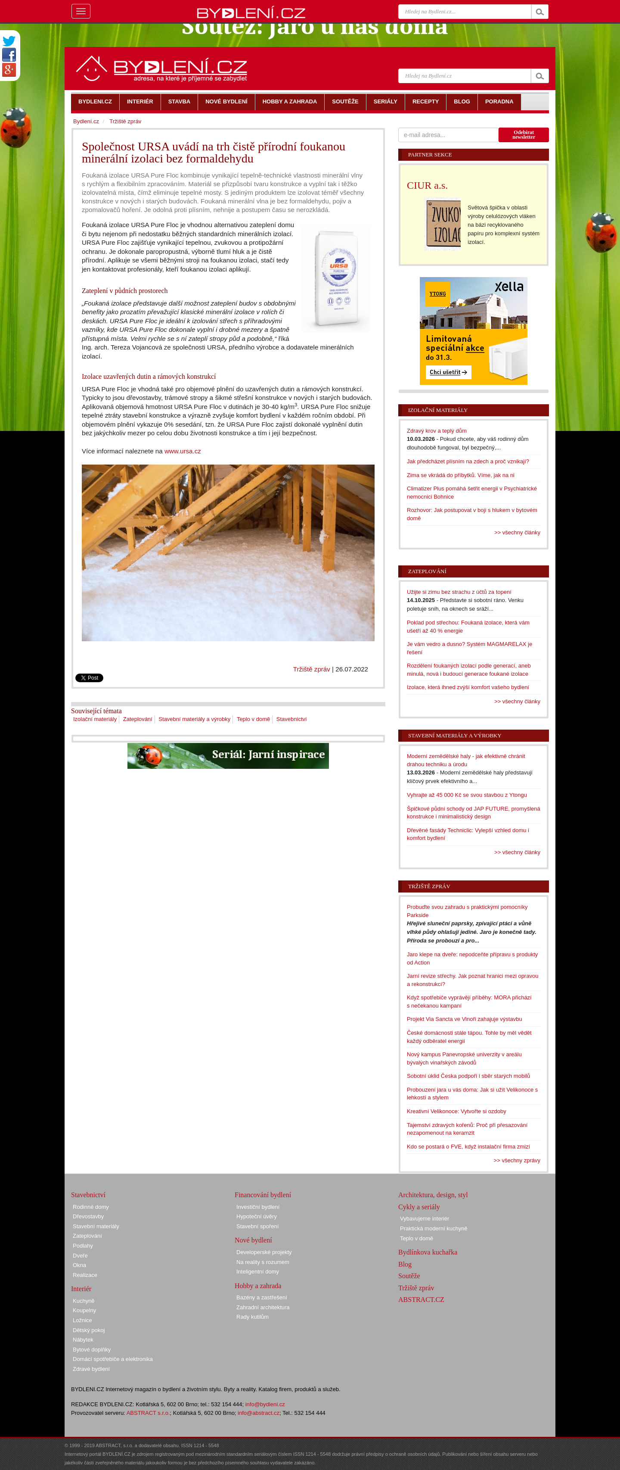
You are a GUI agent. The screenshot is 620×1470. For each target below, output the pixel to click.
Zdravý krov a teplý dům (437, 431)
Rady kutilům (252, 1317)
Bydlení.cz (86, 121)
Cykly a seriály (419, 1207)
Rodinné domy (91, 1207)
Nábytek (83, 1339)
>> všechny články (517, 532)
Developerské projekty (264, 1252)
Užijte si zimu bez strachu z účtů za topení (459, 592)
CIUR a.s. (427, 185)
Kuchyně (84, 1301)
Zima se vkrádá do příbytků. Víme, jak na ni (461, 475)
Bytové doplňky (92, 1349)
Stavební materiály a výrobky (194, 719)
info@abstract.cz (258, 1413)
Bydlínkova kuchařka (427, 1252)
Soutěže (409, 1276)
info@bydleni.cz (265, 1404)
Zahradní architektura (263, 1307)
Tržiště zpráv (311, 669)
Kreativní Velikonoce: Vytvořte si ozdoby (456, 1111)
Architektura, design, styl (433, 1194)
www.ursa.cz (182, 451)
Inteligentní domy (257, 1271)
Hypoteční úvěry (256, 1216)
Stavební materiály (96, 1226)
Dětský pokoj (89, 1330)
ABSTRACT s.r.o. (148, 1413)
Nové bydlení (253, 1240)
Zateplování (137, 719)
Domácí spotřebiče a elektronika (113, 1359)
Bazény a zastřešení (261, 1297)
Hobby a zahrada (258, 1285)
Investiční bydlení (257, 1207)
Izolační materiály (95, 719)
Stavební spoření (257, 1226)
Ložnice (82, 1320)
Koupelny (84, 1310)
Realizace (85, 1275)
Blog (405, 1264)
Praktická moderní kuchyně (434, 1228)
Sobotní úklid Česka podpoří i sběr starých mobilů (468, 1076)
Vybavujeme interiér (424, 1218)
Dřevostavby (88, 1216)
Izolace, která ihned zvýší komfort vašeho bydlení (468, 687)
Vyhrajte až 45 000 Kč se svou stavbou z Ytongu (467, 795)
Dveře (80, 1255)
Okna (79, 1265)
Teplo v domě (253, 719)
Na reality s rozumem (262, 1262)
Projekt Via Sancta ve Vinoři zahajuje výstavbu (464, 1019)
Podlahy (83, 1245)
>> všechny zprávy (517, 1160)
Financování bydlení (263, 1194)
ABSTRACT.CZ (421, 1299)
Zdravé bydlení (91, 1369)
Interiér (81, 1288)
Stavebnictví (291, 719)
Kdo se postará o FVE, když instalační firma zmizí (468, 1146)
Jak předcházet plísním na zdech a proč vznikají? (468, 461)
